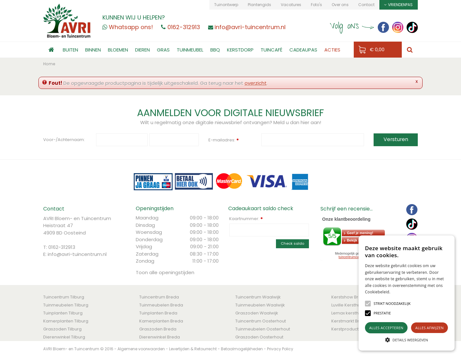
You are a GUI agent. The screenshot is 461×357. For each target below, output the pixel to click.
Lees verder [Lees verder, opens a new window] (402, 292)
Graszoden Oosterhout (259, 337)
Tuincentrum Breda (159, 297)
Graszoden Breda (157, 329)
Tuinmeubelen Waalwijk (260, 305)
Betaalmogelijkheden (242, 349)
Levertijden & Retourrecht (193, 349)
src (410, 50)
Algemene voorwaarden (141, 349)
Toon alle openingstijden (165, 272)
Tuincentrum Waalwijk (258, 297)
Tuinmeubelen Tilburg (65, 305)
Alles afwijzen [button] (429, 327)
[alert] (407, 293)
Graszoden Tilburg (62, 329)
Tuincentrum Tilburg (63, 297)
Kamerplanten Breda (161, 321)
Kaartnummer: (246, 219)
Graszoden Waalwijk (256, 313)
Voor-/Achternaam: (64, 140)
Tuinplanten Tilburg (63, 313)
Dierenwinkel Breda (159, 337)
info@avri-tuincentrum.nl (77, 254)
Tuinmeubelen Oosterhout (262, 329)
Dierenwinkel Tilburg (64, 337)
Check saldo (292, 243)
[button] (392, 303)
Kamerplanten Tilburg (65, 321)
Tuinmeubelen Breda (161, 305)
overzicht (256, 83)
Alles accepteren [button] (386, 327)
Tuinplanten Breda (158, 313)
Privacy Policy (280, 349)
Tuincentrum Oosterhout (260, 321)
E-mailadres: (223, 140)
